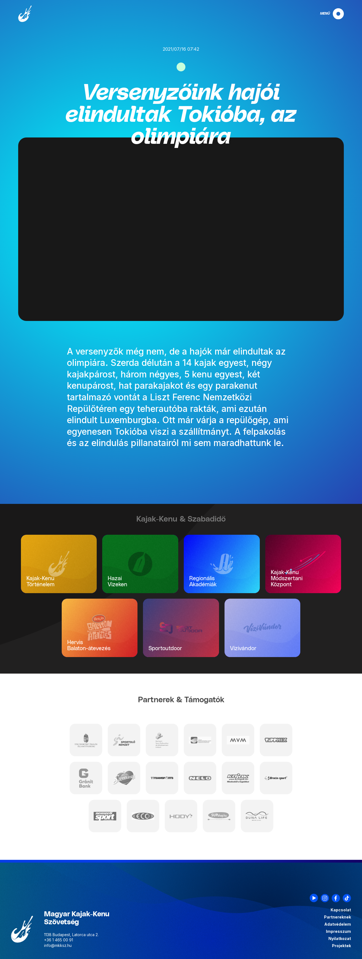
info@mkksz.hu (58, 945)
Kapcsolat (341, 910)
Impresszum (338, 931)
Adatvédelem (337, 924)
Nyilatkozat (339, 938)
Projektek (341, 946)
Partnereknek (337, 917)
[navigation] (327, 13)
